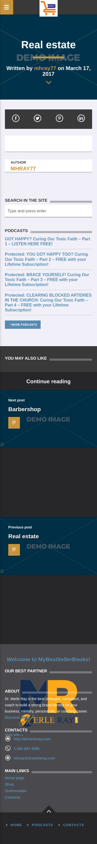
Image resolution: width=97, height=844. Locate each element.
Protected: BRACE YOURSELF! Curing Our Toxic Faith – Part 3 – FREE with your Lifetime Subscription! (47, 280)
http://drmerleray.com (32, 739)
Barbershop (24, 409)
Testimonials (16, 791)
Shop (9, 784)
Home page (14, 778)
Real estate (23, 536)
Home (16, 825)
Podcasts (42, 825)
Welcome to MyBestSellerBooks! (48, 659)
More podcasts (23, 324)
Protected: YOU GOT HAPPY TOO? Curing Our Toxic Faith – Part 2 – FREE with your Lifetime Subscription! (46, 259)
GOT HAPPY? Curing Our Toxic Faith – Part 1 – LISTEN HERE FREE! (47, 241)
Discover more (20, 718)
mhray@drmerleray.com (34, 758)
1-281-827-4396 (27, 749)
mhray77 (45, 68)
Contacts (12, 797)
